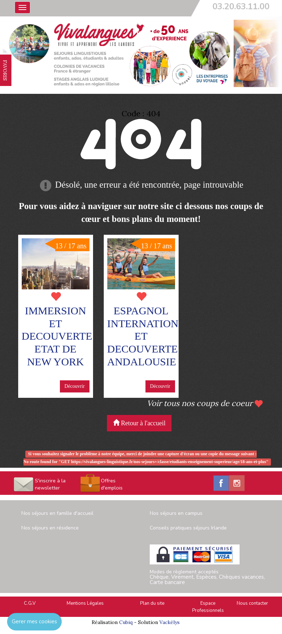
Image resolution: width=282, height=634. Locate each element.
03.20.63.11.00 (241, 6)
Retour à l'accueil (139, 423)
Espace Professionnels (208, 607)
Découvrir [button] (75, 386)
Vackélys (169, 622)
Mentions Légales (85, 603)
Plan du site (152, 603)
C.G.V (30, 603)
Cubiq (126, 622)
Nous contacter (252, 603)
